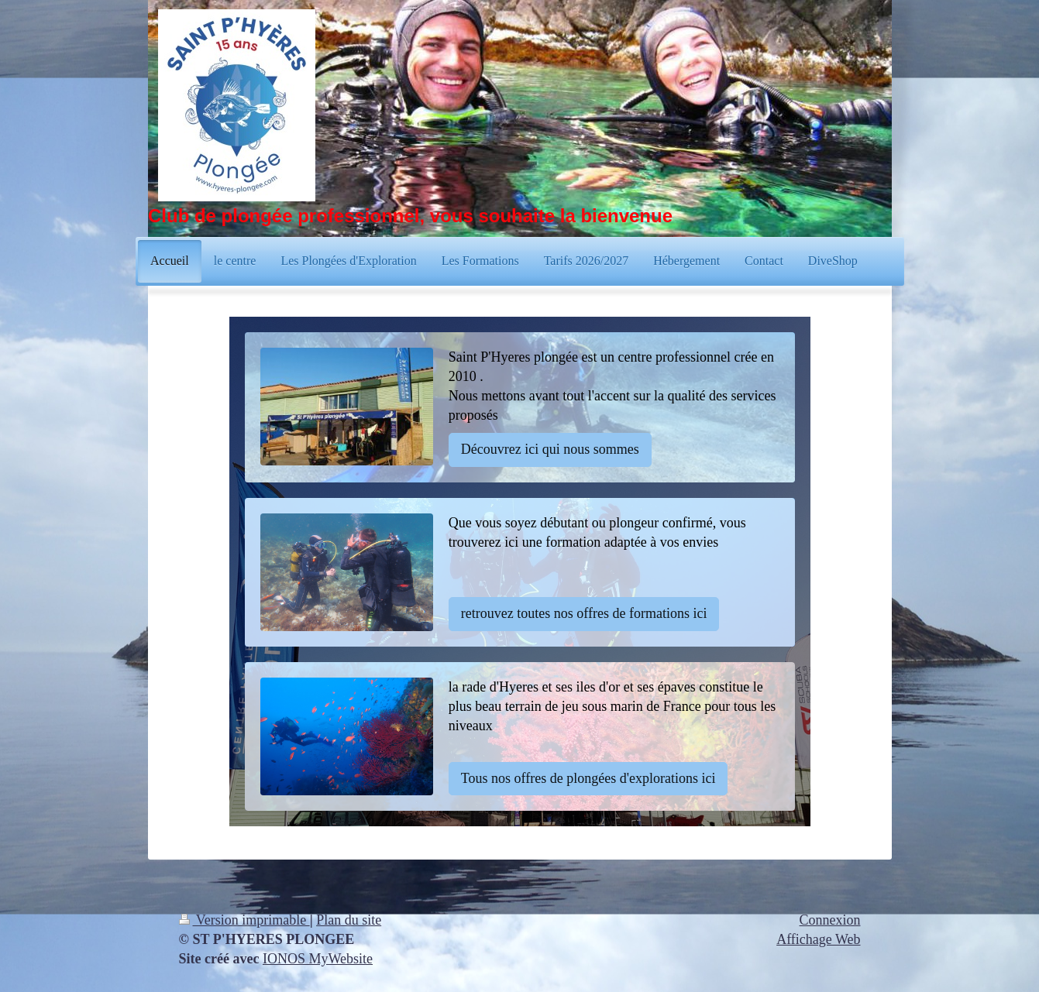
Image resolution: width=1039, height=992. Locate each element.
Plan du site (348, 920)
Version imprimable (244, 920)
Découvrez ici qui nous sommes (550, 449)
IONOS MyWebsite (318, 958)
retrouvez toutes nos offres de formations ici (584, 613)
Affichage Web (818, 939)
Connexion (830, 920)
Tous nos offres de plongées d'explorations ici (588, 778)
